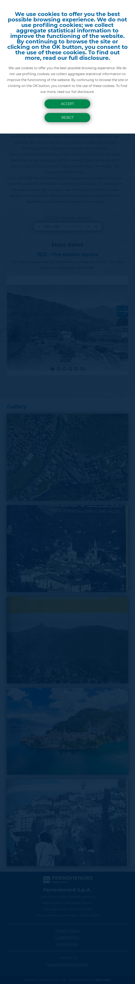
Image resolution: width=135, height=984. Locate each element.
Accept (67, 104)
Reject (67, 118)
